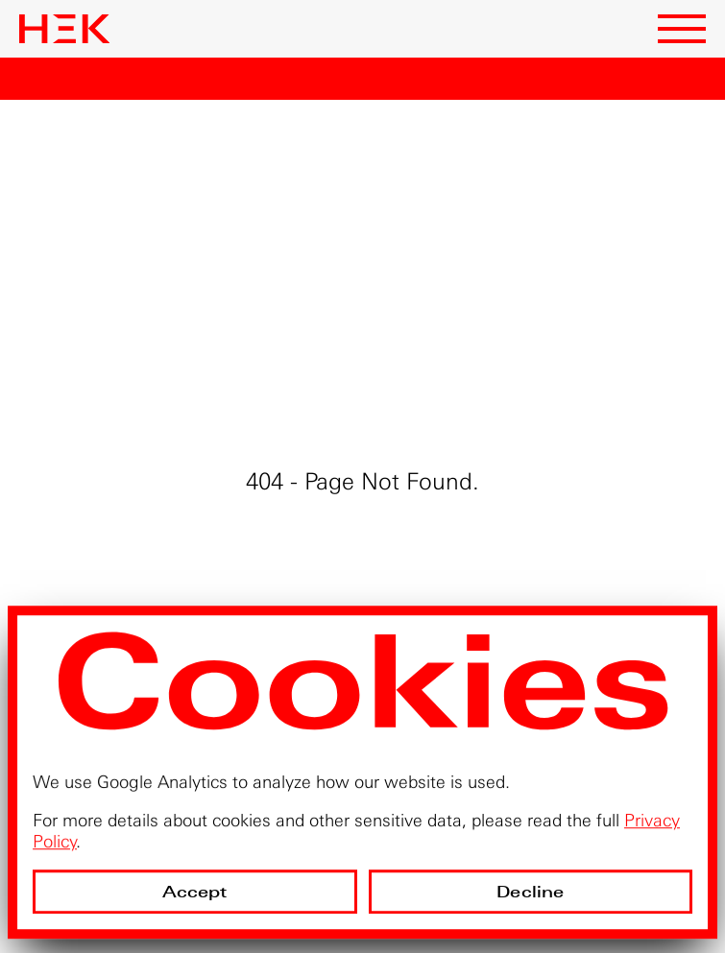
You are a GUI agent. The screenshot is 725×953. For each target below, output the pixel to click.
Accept (195, 892)
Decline (530, 892)
